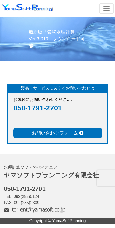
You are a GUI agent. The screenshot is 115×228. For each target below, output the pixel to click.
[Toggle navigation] (106, 8)
